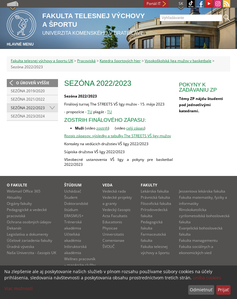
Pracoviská (86, 60)
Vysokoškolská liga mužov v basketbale (178, 60)
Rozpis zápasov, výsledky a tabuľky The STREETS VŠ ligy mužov (117, 135)
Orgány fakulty (19, 203)
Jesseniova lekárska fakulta (202, 191)
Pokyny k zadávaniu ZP (198, 87)
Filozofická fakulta (156, 203)
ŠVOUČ (108, 246)
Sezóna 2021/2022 (28, 99)
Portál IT (154, 3)
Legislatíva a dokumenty (27, 234)
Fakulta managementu (198, 240)
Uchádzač (72, 191)
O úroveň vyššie (32, 83)
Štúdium (72, 185)
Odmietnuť (201, 290)
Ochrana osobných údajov (29, 222)
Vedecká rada (114, 191)
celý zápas (135, 128)
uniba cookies (207, 278)
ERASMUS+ (74, 215)
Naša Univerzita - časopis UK (31, 252)
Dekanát (14, 228)
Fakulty (149, 185)
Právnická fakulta (155, 197)
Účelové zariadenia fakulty (29, 240)
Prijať (223, 290)
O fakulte (17, 185)
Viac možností (18, 288)
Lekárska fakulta (155, 191)
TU (89, 111)
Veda (107, 185)
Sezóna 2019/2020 (28, 91)
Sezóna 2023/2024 (28, 116)
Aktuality (14, 197)
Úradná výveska (20, 246)
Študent (70, 197)
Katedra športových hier (120, 60)
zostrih (102, 128)
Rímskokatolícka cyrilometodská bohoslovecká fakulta (204, 216)
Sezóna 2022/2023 (28, 107)
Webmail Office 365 (23, 191)
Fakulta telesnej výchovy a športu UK (42, 60)
